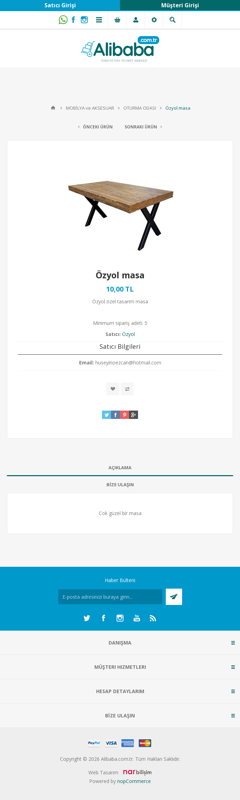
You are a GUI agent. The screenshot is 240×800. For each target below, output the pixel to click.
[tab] (120, 467)
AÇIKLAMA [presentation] (120, 467)
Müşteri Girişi (180, 5)
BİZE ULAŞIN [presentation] (120, 484)
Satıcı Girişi (60, 5)
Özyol (128, 334)
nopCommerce (134, 781)
